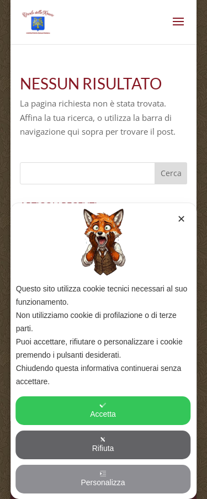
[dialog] (103, 351)
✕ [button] (181, 219)
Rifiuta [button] (103, 444)
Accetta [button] (103, 410)
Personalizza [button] (103, 478)
